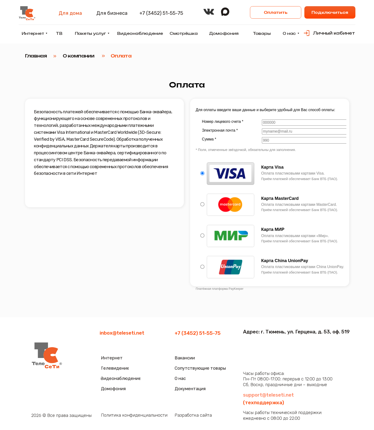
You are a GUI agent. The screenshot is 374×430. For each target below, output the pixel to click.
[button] (329, 12)
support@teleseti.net (268, 395)
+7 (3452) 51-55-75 (198, 333)
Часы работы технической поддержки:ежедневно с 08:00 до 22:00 (282, 415)
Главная (36, 55)
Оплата (121, 55)
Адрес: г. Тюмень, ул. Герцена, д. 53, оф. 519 (296, 332)
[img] (27, 13)
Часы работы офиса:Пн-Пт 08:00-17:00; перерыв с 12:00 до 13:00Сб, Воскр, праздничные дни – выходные (287, 379)
